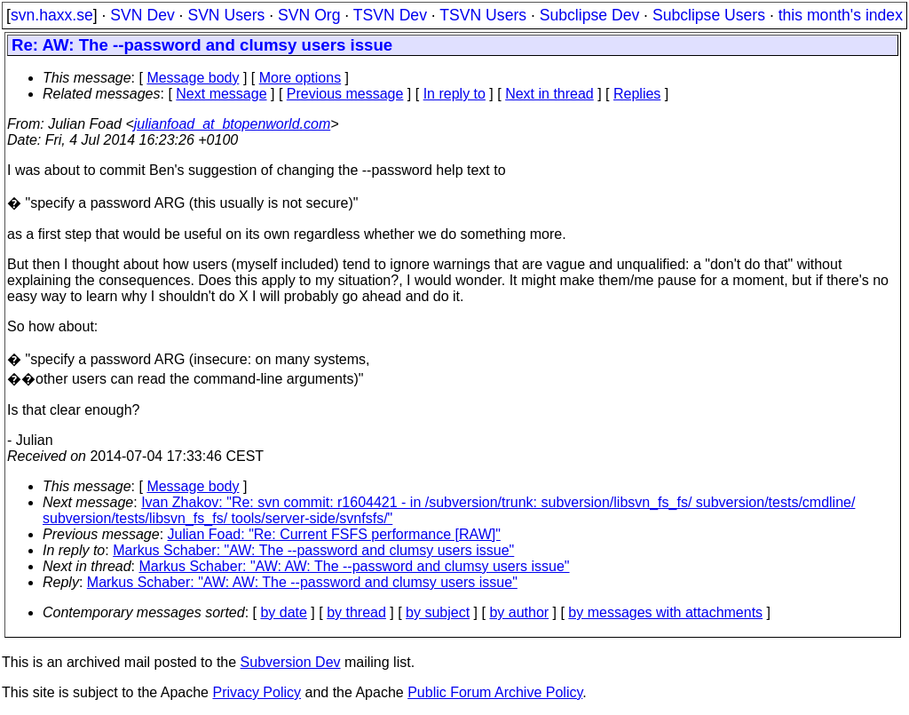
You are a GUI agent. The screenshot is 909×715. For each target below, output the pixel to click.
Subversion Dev (291, 662)
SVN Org (309, 15)
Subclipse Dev (589, 15)
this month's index (841, 15)
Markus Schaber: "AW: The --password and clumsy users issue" (313, 550)
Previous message (345, 93)
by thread (356, 612)
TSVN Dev (390, 15)
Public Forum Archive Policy (494, 692)
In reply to (454, 93)
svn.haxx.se (52, 15)
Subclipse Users (708, 15)
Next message (221, 93)
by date (283, 612)
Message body (192, 77)
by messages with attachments (665, 612)
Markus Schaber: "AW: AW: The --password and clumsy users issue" (354, 566)
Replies (636, 93)
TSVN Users (482, 15)
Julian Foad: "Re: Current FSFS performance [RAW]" (334, 534)
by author (519, 612)
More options (300, 77)
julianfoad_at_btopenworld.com (232, 123)
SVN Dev (142, 15)
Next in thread (549, 93)
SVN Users (226, 15)
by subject (438, 612)
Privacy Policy (256, 692)
